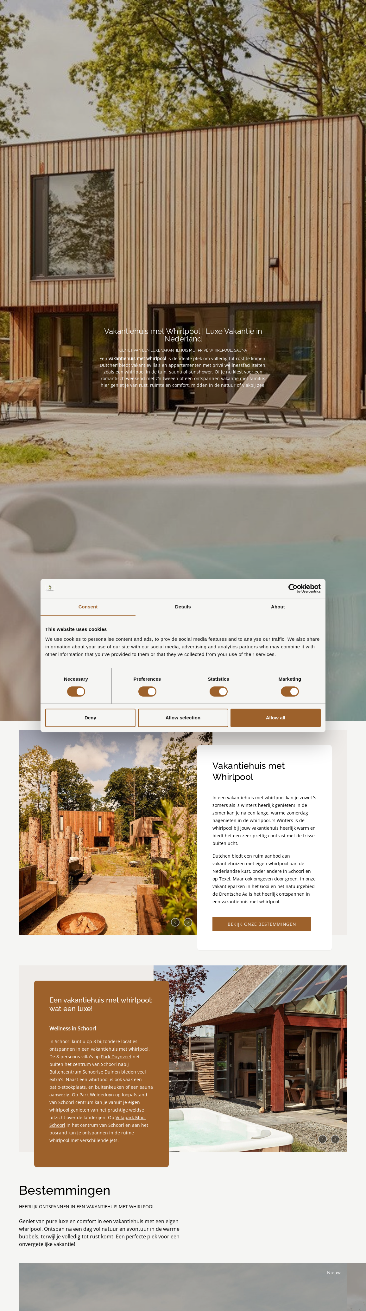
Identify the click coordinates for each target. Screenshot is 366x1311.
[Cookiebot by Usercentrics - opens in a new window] (293, 588)
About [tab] (278, 606)
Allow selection (183, 717)
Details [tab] (183, 606)
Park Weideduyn (96, 1101)
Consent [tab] (88, 606)
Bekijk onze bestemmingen (262, 927)
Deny (90, 717)
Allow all (276, 717)
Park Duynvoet (116, 1063)
